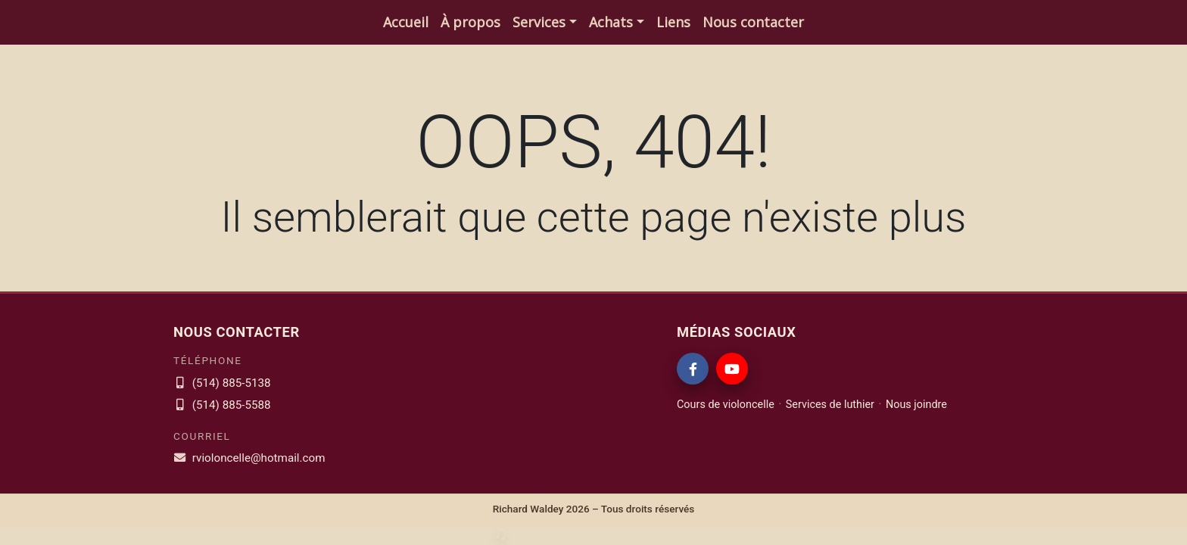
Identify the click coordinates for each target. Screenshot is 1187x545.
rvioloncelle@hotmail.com (249, 458)
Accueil (405, 22)
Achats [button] (611, 22)
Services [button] (538, 22)
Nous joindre (916, 404)
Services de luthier (830, 404)
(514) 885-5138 (222, 383)
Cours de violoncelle (725, 404)
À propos (470, 22)
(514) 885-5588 (222, 405)
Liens (673, 22)
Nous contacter (753, 22)
